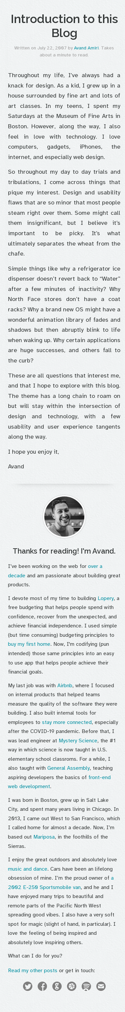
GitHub (57, 987)
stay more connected (67, 722)
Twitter (27, 987)
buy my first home (29, 644)
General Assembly (68, 768)
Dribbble (71, 987)
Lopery (106, 598)
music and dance (27, 869)
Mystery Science (78, 740)
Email (101, 987)
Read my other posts (32, 970)
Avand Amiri (86, 48)
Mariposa (44, 837)
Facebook (42, 987)
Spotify (86, 987)
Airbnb (64, 685)
